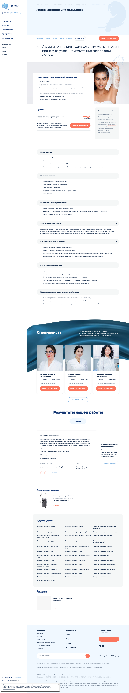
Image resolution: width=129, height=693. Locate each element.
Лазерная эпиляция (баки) (46, 526)
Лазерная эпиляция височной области (106, 532)
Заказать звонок (19, 677)
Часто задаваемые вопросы (46, 642)
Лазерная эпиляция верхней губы (76, 532)
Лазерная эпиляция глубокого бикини (78, 535)
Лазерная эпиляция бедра (74, 526)
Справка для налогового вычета (80, 667)
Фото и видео (41, 639)
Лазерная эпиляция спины (102, 573)
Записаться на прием (108, 38)
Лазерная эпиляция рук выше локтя (77, 569)
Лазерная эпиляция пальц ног (75, 560)
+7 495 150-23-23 (7, 677)
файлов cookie (46, 687)
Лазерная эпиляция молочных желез (77, 555)
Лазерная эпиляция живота (74, 541)
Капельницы (7, 38)
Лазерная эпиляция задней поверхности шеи (102, 542)
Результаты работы (66, 38)
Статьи (68, 643)
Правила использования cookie (47, 667)
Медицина (6, 21)
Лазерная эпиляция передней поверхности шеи (47, 565)
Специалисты (6, 44)
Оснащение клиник (43, 645)
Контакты (5, 54)
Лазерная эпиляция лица (73, 551)
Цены (4, 47)
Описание (40, 38)
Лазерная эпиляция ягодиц (46, 580)
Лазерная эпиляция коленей (103, 546)
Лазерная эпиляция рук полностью (49, 573)
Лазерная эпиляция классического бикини (77, 547)
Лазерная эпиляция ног (101, 555)
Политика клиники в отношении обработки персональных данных (59, 663)
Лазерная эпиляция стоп (45, 577)
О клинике (41, 630)
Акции (4, 51)
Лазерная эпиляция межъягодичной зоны (49, 556)
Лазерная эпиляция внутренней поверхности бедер (48, 536)
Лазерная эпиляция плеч (73, 564)
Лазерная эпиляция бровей (46, 532)
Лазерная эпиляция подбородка (104, 564)
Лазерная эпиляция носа (45, 560)
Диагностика (7, 29)
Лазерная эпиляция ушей (73, 577)
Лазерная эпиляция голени (102, 535)
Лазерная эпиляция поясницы (47, 569)
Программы (7, 34)
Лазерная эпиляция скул (73, 573)
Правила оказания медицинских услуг (96, 663)
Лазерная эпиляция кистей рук (47, 546)
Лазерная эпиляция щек (101, 577)
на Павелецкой (13, 12)
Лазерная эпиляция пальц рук (103, 560)
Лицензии (40, 633)
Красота (5, 25)
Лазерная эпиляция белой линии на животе (104, 527)
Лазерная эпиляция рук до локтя (104, 569)
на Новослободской (14, 14)
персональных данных (9, 689)
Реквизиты (64, 667)
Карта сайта (98, 667)
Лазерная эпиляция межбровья (103, 551)
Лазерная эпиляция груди (46, 541)
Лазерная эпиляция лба (45, 551)
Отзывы (39, 636)
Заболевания (71, 648)
